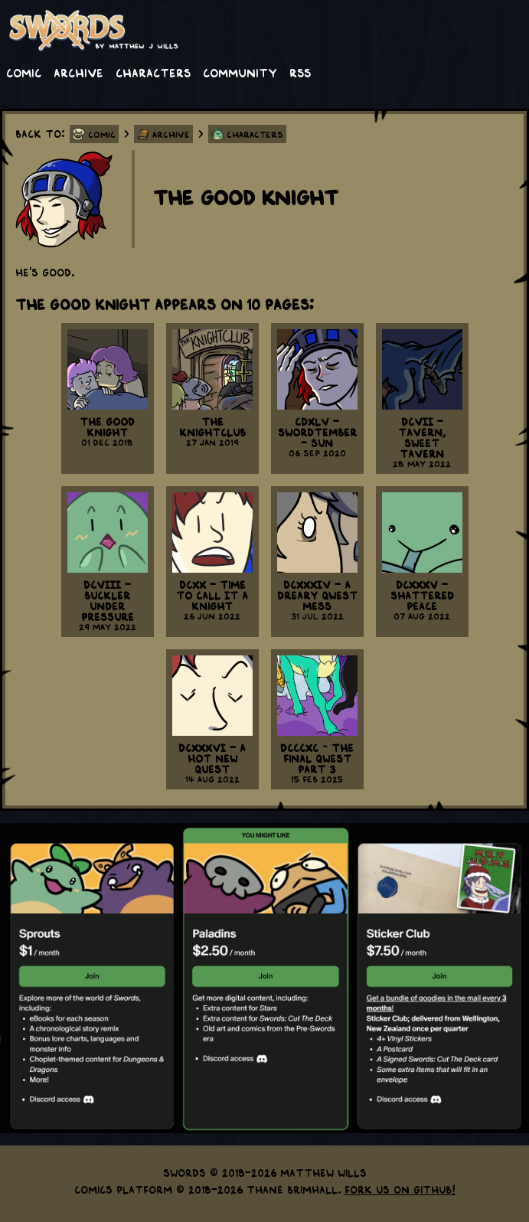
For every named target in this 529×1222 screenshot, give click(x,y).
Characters (153, 72)
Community (240, 72)
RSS (300, 72)
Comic (23, 72)
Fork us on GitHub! (400, 1189)
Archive (78, 72)
